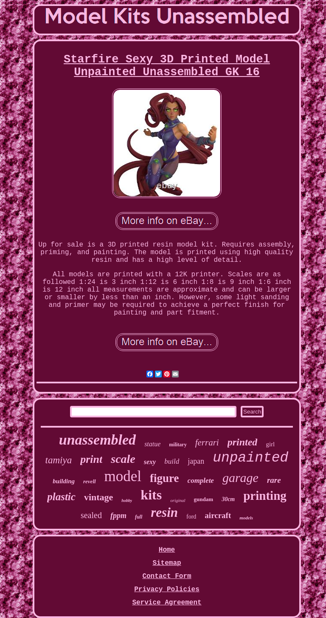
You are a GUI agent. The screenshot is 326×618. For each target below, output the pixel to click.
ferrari (207, 442)
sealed (91, 515)
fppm (118, 515)
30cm (228, 499)
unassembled (97, 440)
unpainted (250, 458)
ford (191, 516)
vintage (98, 497)
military (177, 445)
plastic (61, 496)
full (138, 517)
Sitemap (166, 563)
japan (196, 461)
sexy (150, 461)
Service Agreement (166, 603)
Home (167, 550)
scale (123, 458)
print (91, 459)
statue (152, 444)
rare (274, 480)
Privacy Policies (167, 589)
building (64, 481)
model (122, 476)
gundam (204, 499)
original (177, 500)
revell (89, 481)
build (171, 461)
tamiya (58, 460)
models (246, 517)
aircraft (218, 515)
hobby (126, 500)
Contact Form (166, 576)
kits (151, 494)
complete (201, 480)
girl (270, 444)
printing (265, 495)
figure (164, 478)
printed (243, 442)
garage (240, 478)
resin (164, 512)
